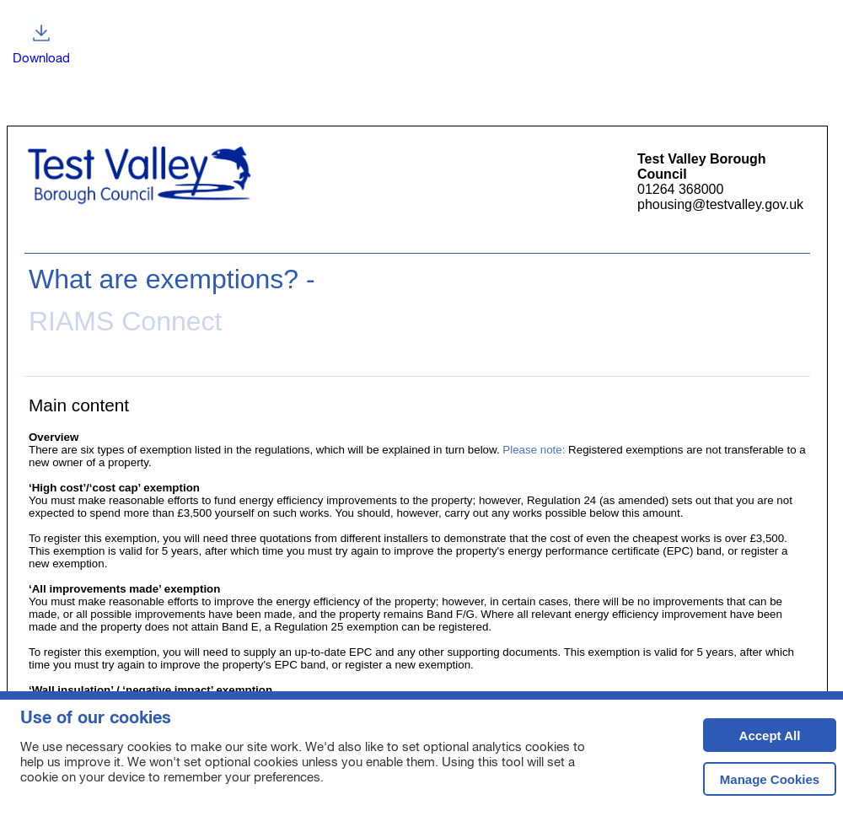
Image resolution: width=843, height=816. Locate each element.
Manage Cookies (769, 779)
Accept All (751, 740)
